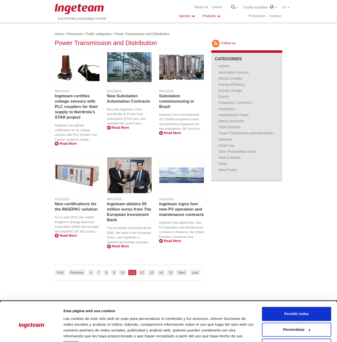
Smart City (226, 145)
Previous (76, 272)
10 (122, 272)
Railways (225, 139)
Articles (224, 66)
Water (223, 164)
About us (201, 7)
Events (224, 97)
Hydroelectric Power (234, 115)
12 (142, 272)
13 (151, 272)
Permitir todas (296, 291)
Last (195, 272)
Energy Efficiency (232, 84)
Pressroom (257, 16)
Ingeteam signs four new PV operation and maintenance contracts (181, 209)
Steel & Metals (229, 158)
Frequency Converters (235, 103)
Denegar (296, 323)
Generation (227, 109)
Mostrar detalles (77, 332)
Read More (66, 143)
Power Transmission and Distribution (246, 133)
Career (217, 7)
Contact (275, 16)
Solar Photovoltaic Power (237, 151)
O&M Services (229, 127)
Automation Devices (234, 72)
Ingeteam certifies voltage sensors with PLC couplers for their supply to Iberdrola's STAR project (76, 107)
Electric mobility (230, 78)
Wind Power (228, 170)
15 (171, 272)
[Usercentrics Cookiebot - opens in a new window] (31, 332)
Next (181, 272)
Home (59, 34)
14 (161, 272)
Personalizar (296, 307)
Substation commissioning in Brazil (176, 101)
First (60, 272)
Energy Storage (230, 90)
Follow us (223, 43)
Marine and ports (231, 121)
